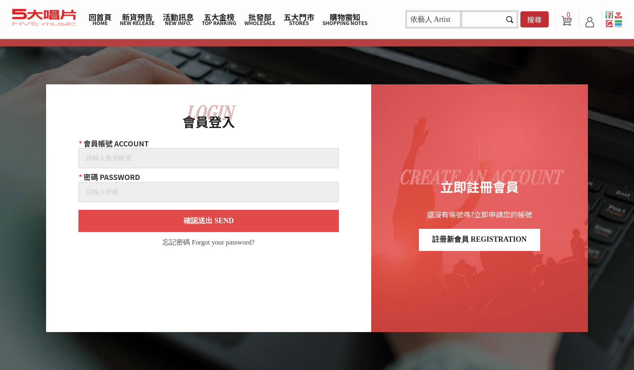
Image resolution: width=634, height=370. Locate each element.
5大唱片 (44, 17)
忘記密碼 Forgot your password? (208, 242)
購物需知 (345, 19)
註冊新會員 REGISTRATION (479, 239)
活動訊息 (178, 19)
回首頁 (100, 19)
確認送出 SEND (209, 221)
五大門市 (298, 19)
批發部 (260, 19)
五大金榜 (219, 19)
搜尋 (534, 19)
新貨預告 (137, 19)
